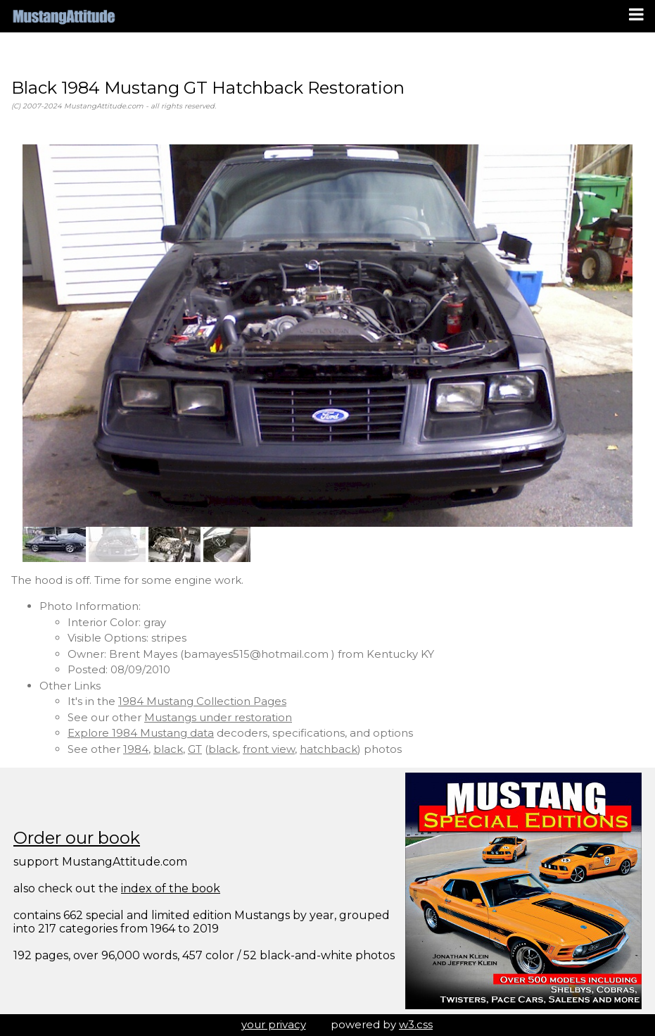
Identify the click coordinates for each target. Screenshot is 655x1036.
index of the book (170, 888)
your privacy (273, 1024)
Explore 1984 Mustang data (141, 732)
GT (195, 749)
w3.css (416, 1024)
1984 (135, 749)
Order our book (76, 838)
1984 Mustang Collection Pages (202, 701)
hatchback (328, 749)
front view (269, 749)
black (168, 749)
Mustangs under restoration (218, 717)
